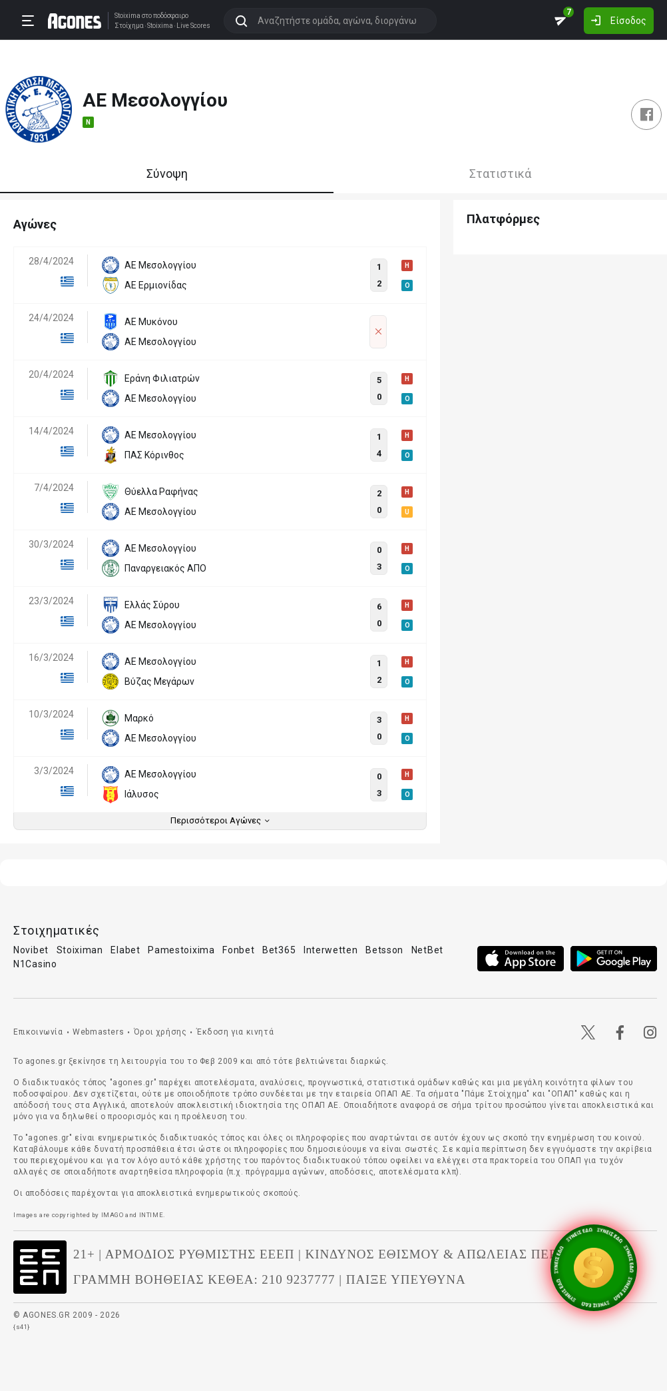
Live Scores (193, 26)
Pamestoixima (181, 950)
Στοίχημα (129, 26)
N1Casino (35, 964)
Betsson (384, 950)
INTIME (151, 1214)
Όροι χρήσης (160, 1032)
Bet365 (279, 950)
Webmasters (98, 1032)
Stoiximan (80, 950)
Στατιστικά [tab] (500, 174)
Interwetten (331, 950)
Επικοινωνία (38, 1032)
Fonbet (238, 950)
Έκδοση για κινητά (235, 1032)
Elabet (125, 950)
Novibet (31, 950)
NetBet (427, 950)
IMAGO (112, 1214)
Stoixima (127, 15)
